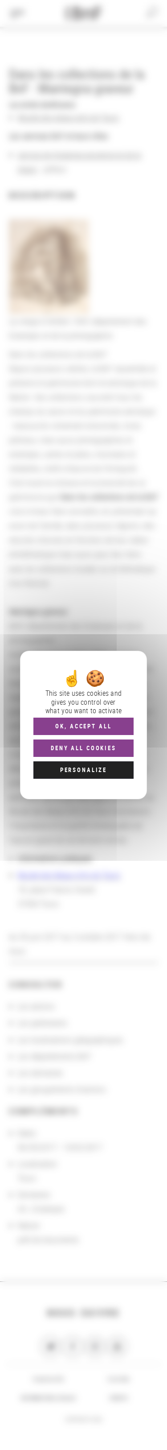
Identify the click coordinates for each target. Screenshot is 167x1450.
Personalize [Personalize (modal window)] (83, 770)
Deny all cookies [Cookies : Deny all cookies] (83, 748)
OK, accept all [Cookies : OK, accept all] (83, 726)
